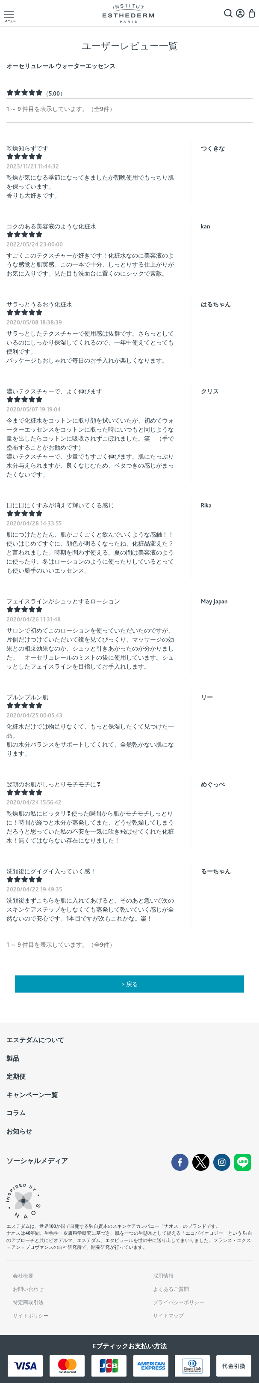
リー (207, 697)
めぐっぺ (213, 784)
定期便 (16, 1076)
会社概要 (23, 1276)
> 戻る (129, 984)
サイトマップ (168, 1316)
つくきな (213, 148)
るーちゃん (216, 871)
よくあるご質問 (171, 1289)
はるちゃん (216, 304)
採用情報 (163, 1276)
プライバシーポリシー (178, 1302)
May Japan (214, 601)
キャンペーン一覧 (32, 1095)
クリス (210, 391)
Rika (206, 505)
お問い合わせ (28, 1289)
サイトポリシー (31, 1316)
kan (205, 226)
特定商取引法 (28, 1302)
